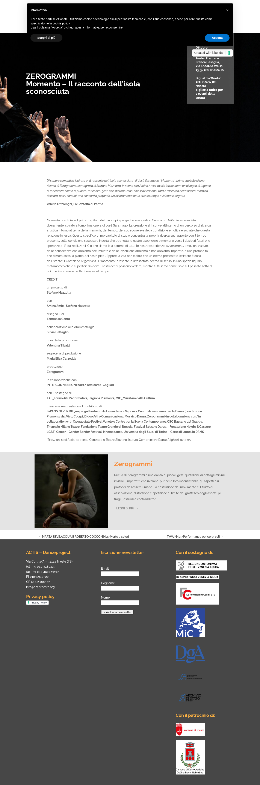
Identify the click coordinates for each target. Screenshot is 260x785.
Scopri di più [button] (46, 37)
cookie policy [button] (61, 23)
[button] (227, 10)
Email (105, 568)
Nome (105, 597)
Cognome (108, 583)
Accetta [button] (217, 37)
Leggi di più (125, 508)
